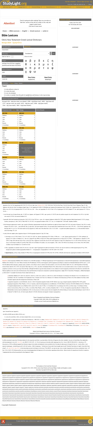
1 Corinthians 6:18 (81, 285)
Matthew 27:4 (17, 275)
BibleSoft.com (55, 301)
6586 (35, 103)
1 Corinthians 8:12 (52, 285)
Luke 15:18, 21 (35, 285)
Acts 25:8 (66, 285)
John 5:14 (23, 275)
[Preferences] (91, 7)
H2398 (9, 314)
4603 (43, 101)
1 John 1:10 (38, 275)
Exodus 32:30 (49, 281)
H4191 (24, 327)
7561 (3, 105)
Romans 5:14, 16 (14, 262)
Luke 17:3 (41, 285)
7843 (17, 105)
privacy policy (32, 418)
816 (9, 101)
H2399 (28, 327)
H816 (17, 314)
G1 (11, 63)
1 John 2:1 (43, 275)
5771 (3, 103)
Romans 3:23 (68, 275)
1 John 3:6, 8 (49, 275)
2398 (28, 101)
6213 (22, 103)
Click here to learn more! (35, 26)
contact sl (58, 418)
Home (4, 31)
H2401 (83, 323)
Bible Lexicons (14, 31)
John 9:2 (33, 275)
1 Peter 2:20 (36, 279)
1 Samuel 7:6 (11, 291)
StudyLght (11, 3)
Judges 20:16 (64, 270)
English (24, 31)
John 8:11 (28, 275)
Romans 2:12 (62, 275)
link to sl (72, 418)
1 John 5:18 (55, 275)
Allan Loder (54, 370)
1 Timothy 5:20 (38, 277)
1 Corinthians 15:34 (22, 277)
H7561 (20, 314)
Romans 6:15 (27, 260)
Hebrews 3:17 (50, 277)
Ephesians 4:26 (30, 277)
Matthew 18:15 (6, 262)
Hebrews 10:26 (58, 277)
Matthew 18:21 (20, 260)
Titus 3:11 (44, 277)
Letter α (45, 31)
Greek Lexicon (35, 31)
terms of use (22, 418)
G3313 (18, 65)
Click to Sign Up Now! (83, 1)
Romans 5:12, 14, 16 (76, 275)
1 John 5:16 (34, 281)
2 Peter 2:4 (70, 277)
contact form (74, 421)
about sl (65, 418)
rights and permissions (46, 418)
